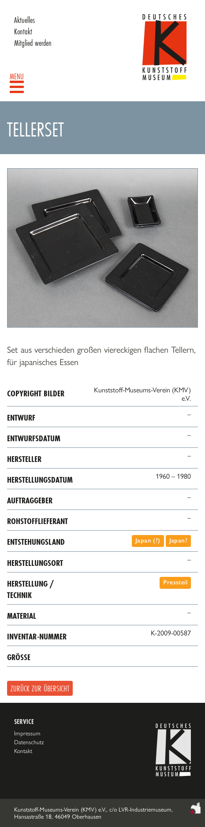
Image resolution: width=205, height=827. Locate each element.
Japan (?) (147, 540)
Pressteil (175, 582)
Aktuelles (24, 20)
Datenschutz (29, 742)
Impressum (27, 733)
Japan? (178, 540)
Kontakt (23, 31)
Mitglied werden (33, 42)
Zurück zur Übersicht (40, 688)
